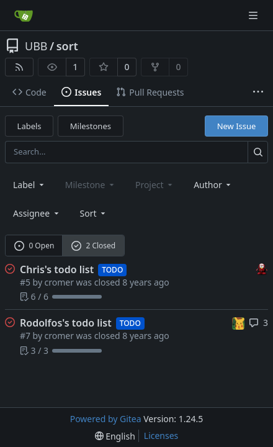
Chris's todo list (57, 269)
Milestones (90, 126)
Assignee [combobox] (37, 213)
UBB (36, 46)
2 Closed (93, 245)
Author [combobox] (213, 185)
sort (67, 46)
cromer (59, 282)
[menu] (94, 213)
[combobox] (29, 184)
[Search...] (258, 152)
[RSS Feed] (19, 67)
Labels (29, 126)
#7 (25, 335)
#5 (25, 282)
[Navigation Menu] (254, 15)
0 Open (34, 245)
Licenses (161, 435)
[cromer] (262, 268)
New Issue (236, 126)
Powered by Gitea (105, 419)
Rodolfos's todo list (66, 323)
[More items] (258, 92)
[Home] (23, 15)
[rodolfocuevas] (238, 322)
